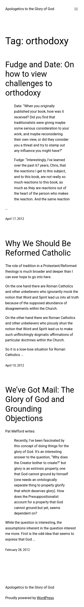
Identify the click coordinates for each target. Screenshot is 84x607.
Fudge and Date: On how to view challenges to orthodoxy (39, 79)
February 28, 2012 (17, 550)
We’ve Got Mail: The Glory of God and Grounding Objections (39, 404)
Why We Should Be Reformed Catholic (38, 248)
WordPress (45, 598)
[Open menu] (76, 9)
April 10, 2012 (14, 365)
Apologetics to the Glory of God (29, 9)
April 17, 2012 (14, 219)
